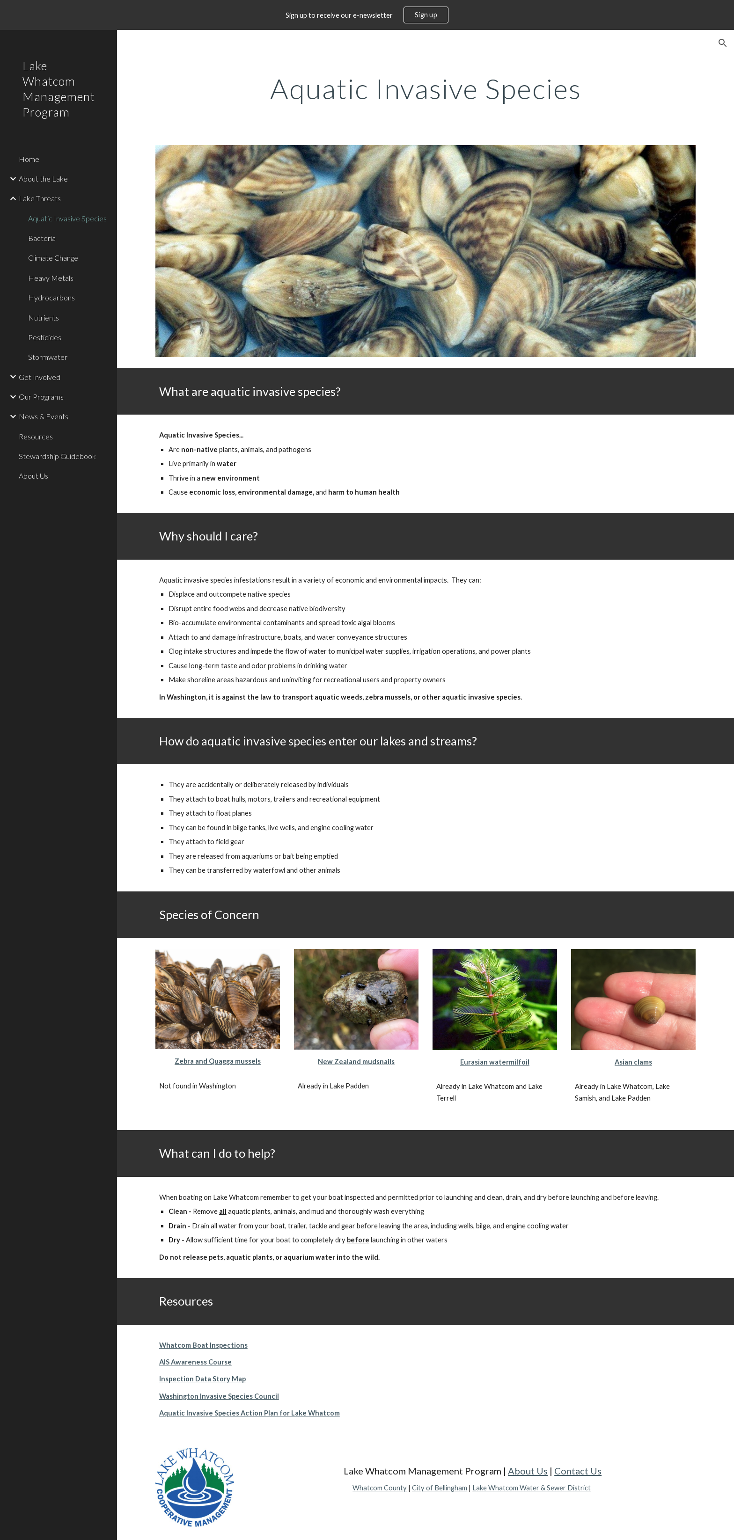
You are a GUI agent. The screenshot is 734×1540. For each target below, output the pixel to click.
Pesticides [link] (44, 337)
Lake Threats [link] (40, 198)
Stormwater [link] (47, 356)
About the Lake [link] (43, 178)
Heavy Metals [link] (50, 277)
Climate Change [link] (53, 257)
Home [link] (29, 158)
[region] (367, 15)
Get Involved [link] (39, 376)
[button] (723, 43)
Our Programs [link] (41, 396)
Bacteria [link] (42, 238)
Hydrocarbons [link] (51, 297)
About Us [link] (33, 475)
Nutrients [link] (43, 317)
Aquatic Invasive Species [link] (67, 218)
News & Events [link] (43, 416)
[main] (425, 88)
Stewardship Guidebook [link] (57, 456)
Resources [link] (36, 436)
